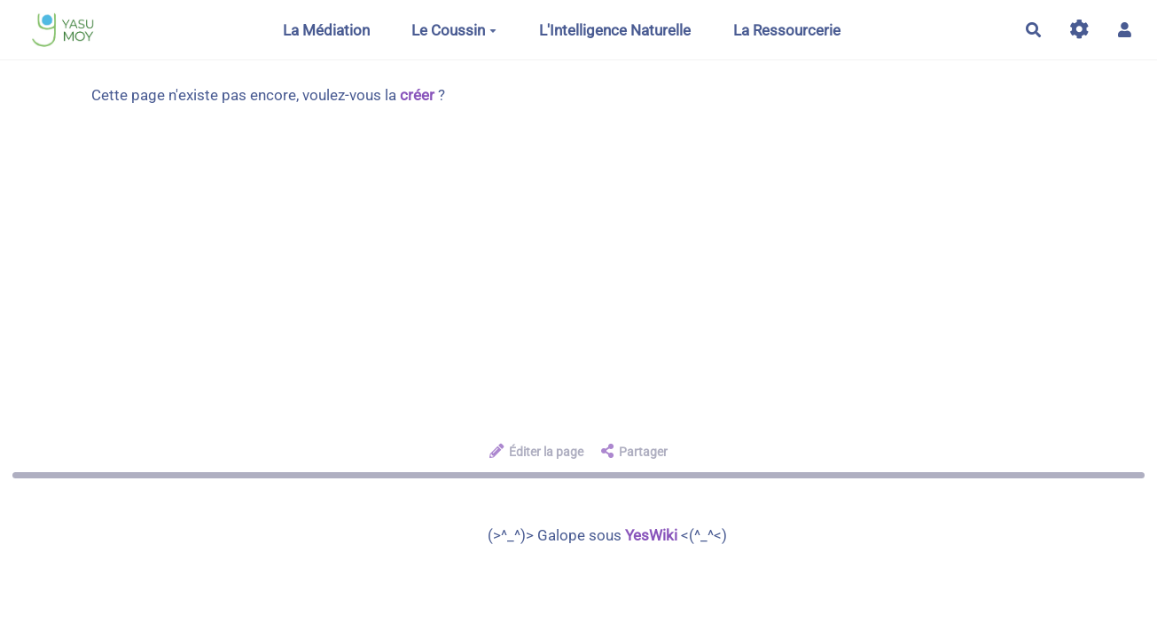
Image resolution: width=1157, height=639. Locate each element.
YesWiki (651, 535)
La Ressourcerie (786, 30)
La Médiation (326, 30)
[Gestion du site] (1079, 29)
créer (417, 95)
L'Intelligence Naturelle (615, 30)
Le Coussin (453, 30)
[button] (1125, 29)
